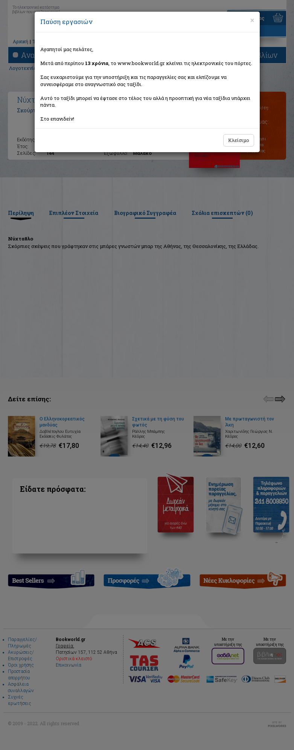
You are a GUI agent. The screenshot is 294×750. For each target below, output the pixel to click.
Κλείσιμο (238, 140)
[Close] (252, 20)
